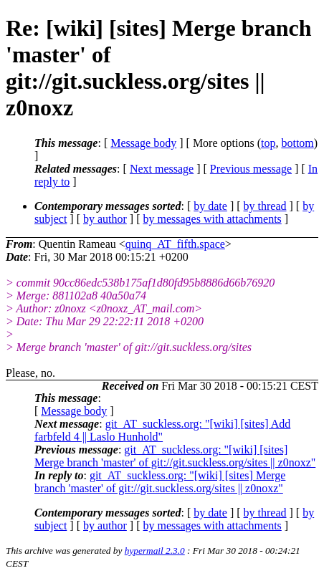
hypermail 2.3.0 (155, 550)
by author (105, 219)
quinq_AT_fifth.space (175, 244)
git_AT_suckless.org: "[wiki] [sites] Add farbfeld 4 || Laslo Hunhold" (162, 430)
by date (210, 206)
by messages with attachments (212, 219)
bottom (297, 143)
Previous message (251, 169)
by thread (265, 206)
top (268, 143)
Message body (143, 143)
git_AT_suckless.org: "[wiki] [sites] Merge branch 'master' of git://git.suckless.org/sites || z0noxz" (174, 456)
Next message (162, 169)
